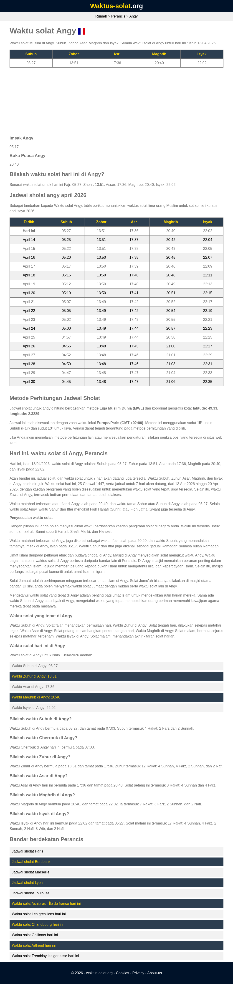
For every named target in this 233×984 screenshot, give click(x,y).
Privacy (138, 973)
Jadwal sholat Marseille (30, 872)
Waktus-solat (110, 6)
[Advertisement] (116, 99)
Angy (133, 16)
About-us (154, 973)
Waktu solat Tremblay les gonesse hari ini (45, 956)
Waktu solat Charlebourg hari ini (37, 924)
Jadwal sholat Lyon (27, 883)
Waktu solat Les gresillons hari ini (39, 914)
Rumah (101, 16)
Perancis (118, 16)
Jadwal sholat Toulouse (30, 893)
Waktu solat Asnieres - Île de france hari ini (46, 904)
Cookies (122, 973)
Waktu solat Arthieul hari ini (34, 945)
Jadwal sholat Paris (27, 851)
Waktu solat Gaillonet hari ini (35, 935)
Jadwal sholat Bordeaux (31, 862)
